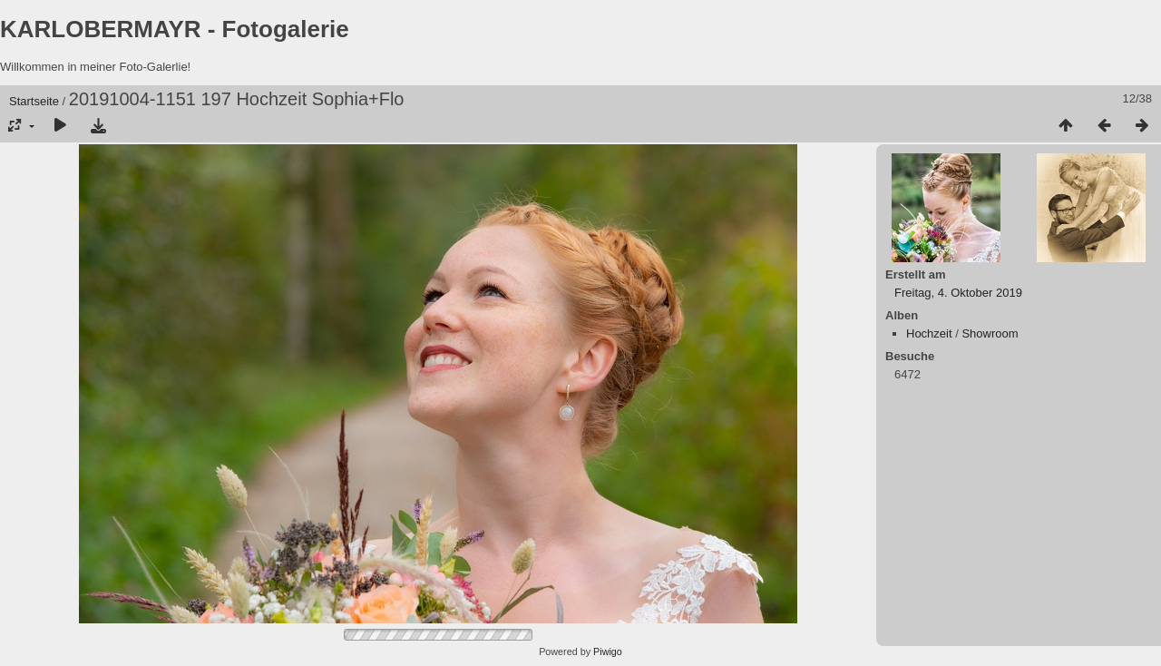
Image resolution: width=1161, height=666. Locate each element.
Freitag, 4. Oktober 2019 (958, 292)
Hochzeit (929, 333)
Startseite (34, 101)
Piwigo (607, 651)
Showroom (989, 333)
